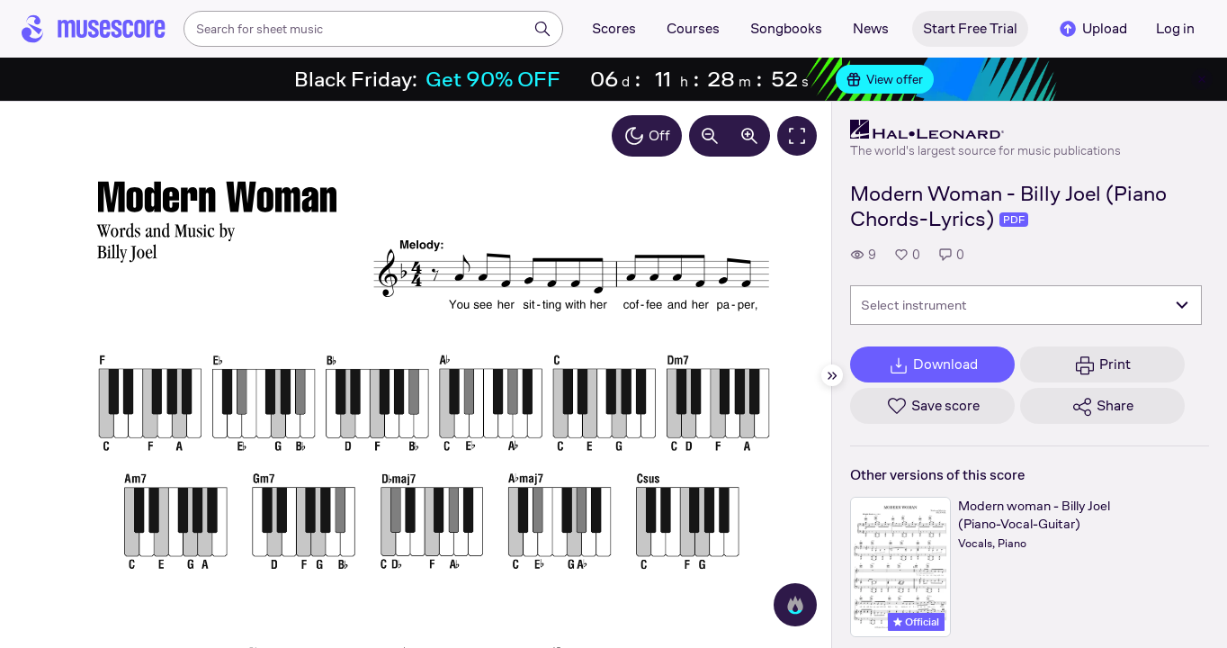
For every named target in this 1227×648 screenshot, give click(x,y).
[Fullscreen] (797, 136)
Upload (1092, 29)
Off (646, 136)
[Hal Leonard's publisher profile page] (985, 130)
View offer (884, 79)
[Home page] (94, 28)
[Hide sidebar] (832, 375)
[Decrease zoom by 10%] (710, 136)
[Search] (542, 29)
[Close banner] (1202, 79)
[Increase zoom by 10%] (749, 136)
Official (916, 622)
